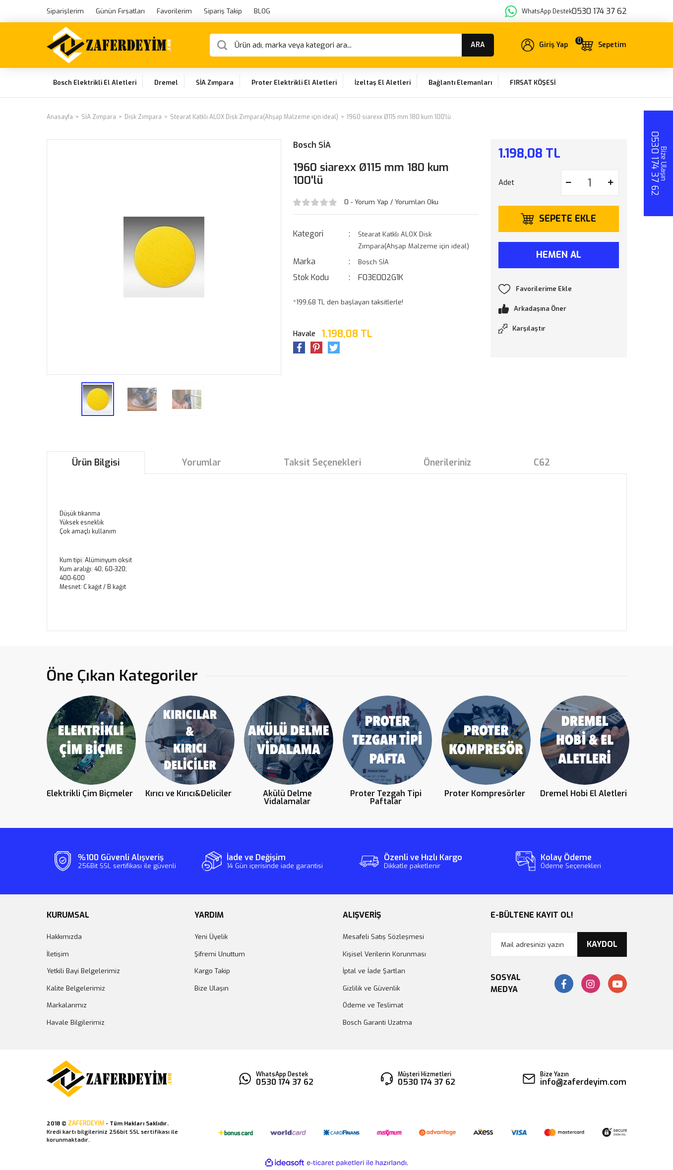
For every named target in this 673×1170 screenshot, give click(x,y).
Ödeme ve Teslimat (373, 1005)
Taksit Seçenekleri (322, 462)
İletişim (58, 954)
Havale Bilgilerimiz (76, 1022)
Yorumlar (201, 462)
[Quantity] (590, 182)
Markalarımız (67, 1005)
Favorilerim (174, 11)
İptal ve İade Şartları (374, 971)
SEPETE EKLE (567, 219)
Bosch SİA (312, 145)
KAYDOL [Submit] (602, 944)
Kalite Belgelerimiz (76, 988)
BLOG (262, 11)
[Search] (352, 45)
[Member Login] (544, 45)
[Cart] (603, 45)
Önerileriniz (447, 462)
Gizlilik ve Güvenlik (371, 988)
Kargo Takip (212, 971)
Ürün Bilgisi (96, 462)
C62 (542, 462)
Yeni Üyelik (211, 937)
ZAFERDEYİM (86, 1123)
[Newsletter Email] (558, 944)
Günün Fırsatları (120, 11)
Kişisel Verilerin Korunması (384, 954)
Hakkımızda (64, 937)
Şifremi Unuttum (219, 954)
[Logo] (109, 45)
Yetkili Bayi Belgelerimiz (83, 971)
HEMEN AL (558, 255)
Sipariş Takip (223, 11)
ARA (478, 45)
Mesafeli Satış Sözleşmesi (383, 937)
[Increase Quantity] (611, 182)
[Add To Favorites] (558, 289)
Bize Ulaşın (211, 988)
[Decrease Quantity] (568, 182)
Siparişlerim (65, 11)
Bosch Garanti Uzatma (377, 1022)
